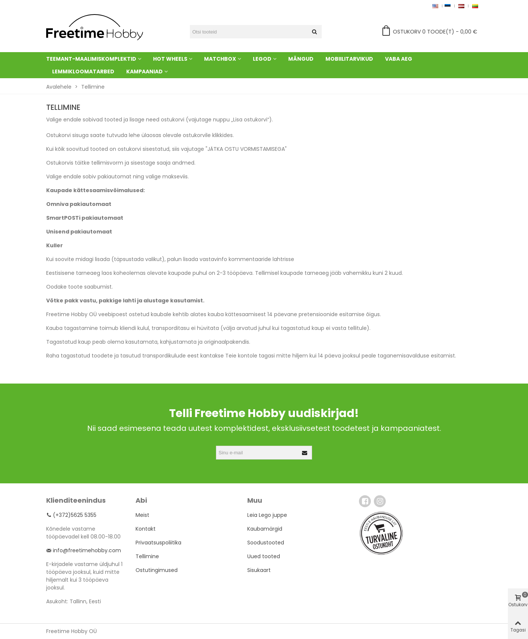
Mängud (301, 59)
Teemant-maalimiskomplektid (91, 59)
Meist (142, 515)
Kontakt (146, 528)
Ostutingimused (157, 570)
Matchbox (220, 59)
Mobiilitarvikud (349, 59)
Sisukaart (259, 570)
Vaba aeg (398, 59)
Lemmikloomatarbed (83, 71)
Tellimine (147, 556)
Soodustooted (265, 542)
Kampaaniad (144, 71)
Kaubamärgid (264, 528)
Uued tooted (263, 556)
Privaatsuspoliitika (158, 542)
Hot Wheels (170, 59)
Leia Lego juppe (267, 515)
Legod (262, 59)
